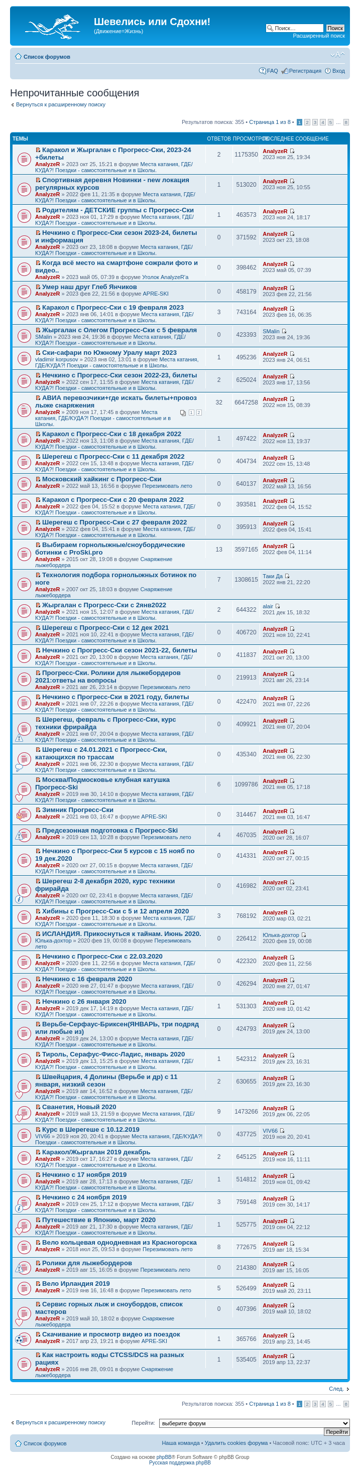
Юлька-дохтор (53, 940)
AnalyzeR (47, 164)
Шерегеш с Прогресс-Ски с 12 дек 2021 (105, 627)
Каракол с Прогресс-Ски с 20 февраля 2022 (113, 499)
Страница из (269, 122)
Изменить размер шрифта (337, 54)
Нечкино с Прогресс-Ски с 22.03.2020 (102, 956)
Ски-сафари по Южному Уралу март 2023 (109, 352)
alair (268, 606)
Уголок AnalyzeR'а (165, 277)
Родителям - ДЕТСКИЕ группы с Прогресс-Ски (118, 210)
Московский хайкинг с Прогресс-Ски (101, 479)
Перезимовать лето (167, 486)
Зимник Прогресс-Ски (77, 810)
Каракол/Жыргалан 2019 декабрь (96, 1152)
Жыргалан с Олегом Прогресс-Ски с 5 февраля (119, 330)
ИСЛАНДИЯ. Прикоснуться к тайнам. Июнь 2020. (121, 933)
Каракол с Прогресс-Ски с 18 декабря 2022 (111, 434)
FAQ (272, 71)
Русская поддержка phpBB (180, 1462)
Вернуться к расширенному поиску (60, 104)
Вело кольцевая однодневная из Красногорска (119, 1242)
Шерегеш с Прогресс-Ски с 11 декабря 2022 (113, 456)
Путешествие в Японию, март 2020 (99, 1220)
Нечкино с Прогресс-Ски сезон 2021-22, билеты (119, 650)
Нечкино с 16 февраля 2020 (87, 979)
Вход (338, 71)
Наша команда (180, 1443)
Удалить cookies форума (236, 1443)
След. (336, 1389)
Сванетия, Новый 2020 (79, 1107)
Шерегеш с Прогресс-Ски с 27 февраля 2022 (114, 522)
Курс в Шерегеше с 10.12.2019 (91, 1129)
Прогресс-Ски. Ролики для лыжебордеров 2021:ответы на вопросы (108, 676)
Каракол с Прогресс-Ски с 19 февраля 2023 (113, 307)
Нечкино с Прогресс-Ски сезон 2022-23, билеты (119, 375)
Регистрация (305, 71)
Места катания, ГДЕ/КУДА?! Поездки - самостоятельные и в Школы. (114, 167)
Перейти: (143, 1423)
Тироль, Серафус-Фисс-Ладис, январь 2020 (113, 1054)
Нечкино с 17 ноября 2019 (84, 1174)
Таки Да (273, 576)
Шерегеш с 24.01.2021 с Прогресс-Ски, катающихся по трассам (101, 753)
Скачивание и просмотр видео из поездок (111, 1334)
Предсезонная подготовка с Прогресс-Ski (110, 830)
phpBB (164, 1457)
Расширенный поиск (319, 36)
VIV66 (42, 1136)
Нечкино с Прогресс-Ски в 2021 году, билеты (115, 697)
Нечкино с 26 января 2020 (84, 1001)
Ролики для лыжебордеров (87, 1263)
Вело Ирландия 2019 (76, 1283)
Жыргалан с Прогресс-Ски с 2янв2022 (104, 605)
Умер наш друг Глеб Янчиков (89, 287)
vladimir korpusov (56, 359)
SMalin (43, 337)
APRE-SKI (155, 294)
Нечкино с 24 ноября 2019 (84, 1197)
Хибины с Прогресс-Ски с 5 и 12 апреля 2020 (115, 911)
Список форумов (47, 57)
